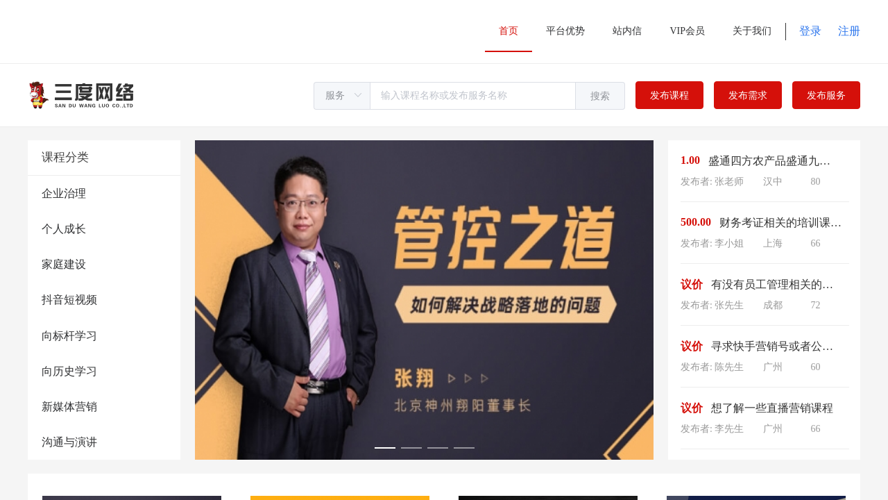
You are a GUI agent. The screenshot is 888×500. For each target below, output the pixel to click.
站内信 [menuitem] (627, 31)
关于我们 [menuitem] (752, 31)
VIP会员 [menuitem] (687, 31)
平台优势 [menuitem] (565, 31)
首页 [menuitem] (508, 31)
